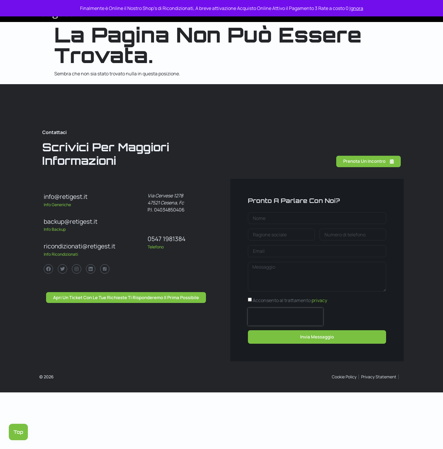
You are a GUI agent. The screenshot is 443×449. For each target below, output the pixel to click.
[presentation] (285, 317)
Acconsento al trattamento (290, 300)
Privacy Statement (378, 376)
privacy (319, 300)
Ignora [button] (356, 8)
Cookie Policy (344, 376)
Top (18, 432)
